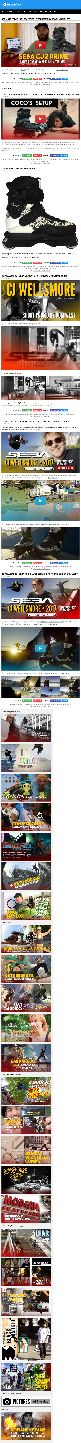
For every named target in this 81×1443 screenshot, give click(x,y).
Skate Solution (36, 257)
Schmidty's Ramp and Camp (40, 161)
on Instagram (11, 373)
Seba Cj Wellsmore (35, 82)
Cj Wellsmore (17, 142)
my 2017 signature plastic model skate (50, 475)
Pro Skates (52, 268)
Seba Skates (7, 82)
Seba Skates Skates (20, 82)
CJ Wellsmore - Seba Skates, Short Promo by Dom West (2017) (35, 276)
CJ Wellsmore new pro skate (25, 524)
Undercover (73, 148)
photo (37, 429)
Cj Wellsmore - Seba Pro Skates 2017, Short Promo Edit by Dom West (39, 574)
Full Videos (33, 12)
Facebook (56, 79)
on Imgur (9, 257)
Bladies (23, 159)
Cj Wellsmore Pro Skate (51, 82)
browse (17, 1393)
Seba (23, 70)
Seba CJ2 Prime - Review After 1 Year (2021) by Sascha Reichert (35, 19)
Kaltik (58, 148)
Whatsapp (28, 79)
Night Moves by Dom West (18, 403)
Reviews (64, 82)
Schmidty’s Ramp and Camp (20, 148)
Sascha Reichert (62, 70)
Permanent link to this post (41, 85)
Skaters (9, 12)
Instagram (38, 79)
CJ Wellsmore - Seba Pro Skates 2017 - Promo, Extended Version (36, 421)
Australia (72, 414)
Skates (18, 12)
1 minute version (21, 427)
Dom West (64, 414)
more (19, 711)
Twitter (65, 79)
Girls (17, 159)
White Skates (42, 268)
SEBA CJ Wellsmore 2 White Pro (18, 169)
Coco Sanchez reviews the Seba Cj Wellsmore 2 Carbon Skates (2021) (33, 73)
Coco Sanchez (70, 144)
